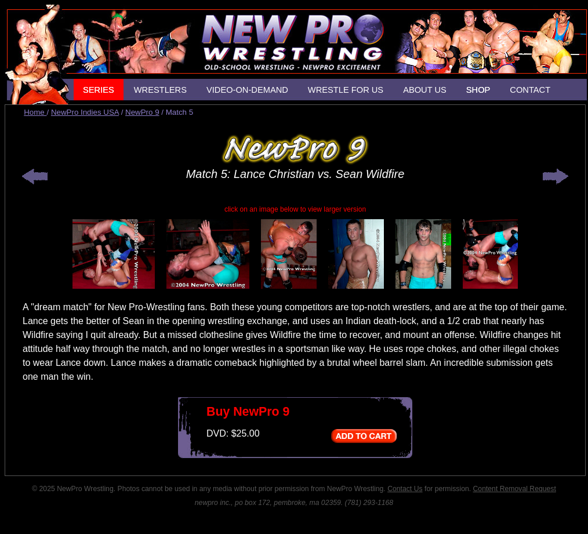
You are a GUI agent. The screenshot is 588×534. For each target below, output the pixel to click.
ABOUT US (425, 90)
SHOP (478, 90)
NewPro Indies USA (85, 112)
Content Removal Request (514, 489)
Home (35, 112)
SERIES (98, 90)
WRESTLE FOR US (345, 90)
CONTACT (530, 90)
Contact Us (404, 489)
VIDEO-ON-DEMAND (247, 90)
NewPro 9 (142, 112)
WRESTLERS (160, 90)
